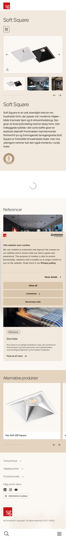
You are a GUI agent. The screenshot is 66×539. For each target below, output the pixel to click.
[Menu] (59, 534)
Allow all (33, 285)
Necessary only (33, 302)
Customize (33, 293)
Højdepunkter (13, 468)
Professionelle (13, 476)
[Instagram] (10, 489)
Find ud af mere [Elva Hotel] (17, 356)
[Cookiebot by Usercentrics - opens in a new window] (51, 235)
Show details (51, 277)
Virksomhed (12, 461)
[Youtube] (16, 489)
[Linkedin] (5, 489)
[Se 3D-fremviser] (6, 29)
